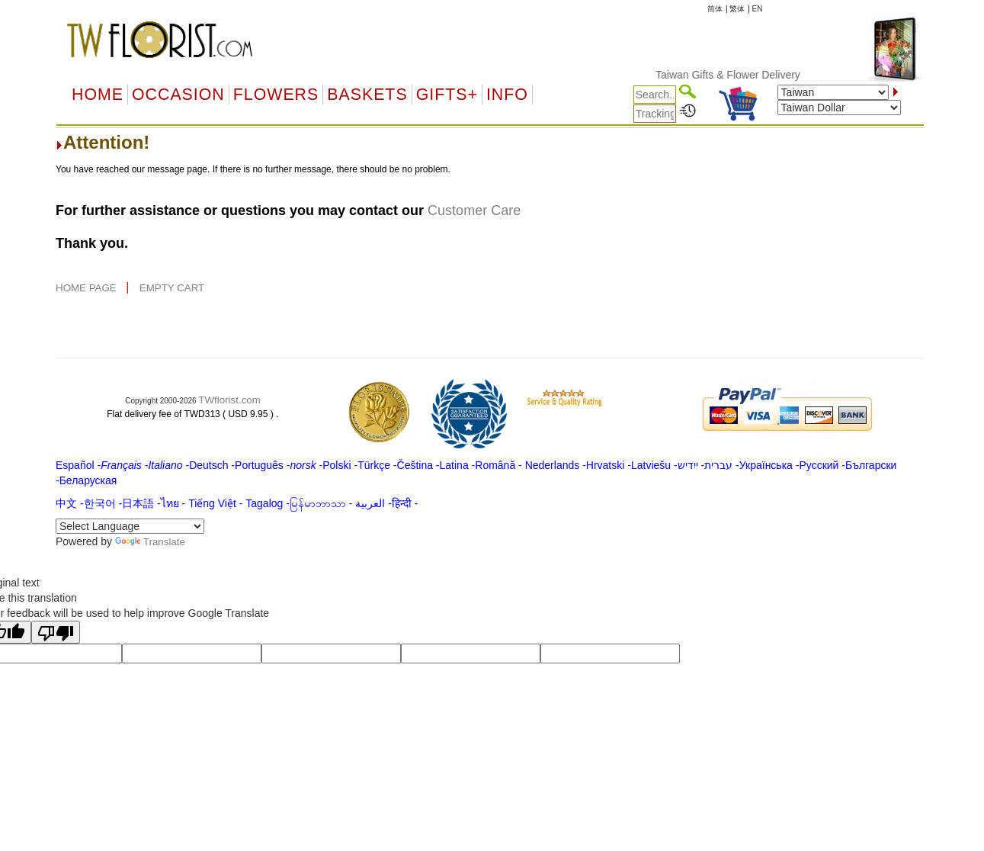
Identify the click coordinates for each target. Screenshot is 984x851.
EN (757, 9)
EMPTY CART (171, 288)
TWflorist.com (229, 400)
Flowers (276, 94)
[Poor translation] (55, 632)
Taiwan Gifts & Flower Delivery (736, 75)
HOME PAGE (87, 288)
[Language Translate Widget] (130, 526)
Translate (150, 542)
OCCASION (178, 94)
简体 (715, 9)
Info (507, 94)
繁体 (737, 9)
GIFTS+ (447, 94)
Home (97, 94)
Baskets (367, 94)
